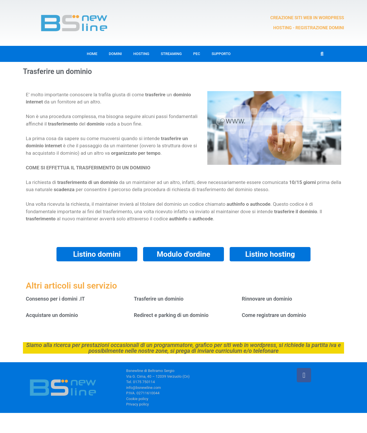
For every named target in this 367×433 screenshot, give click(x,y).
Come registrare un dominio (274, 315)
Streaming (171, 54)
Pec (196, 54)
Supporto (221, 54)
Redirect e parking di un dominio (171, 315)
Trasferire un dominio (159, 299)
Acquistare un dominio (52, 315)
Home (92, 54)
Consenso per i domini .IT (55, 299)
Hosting (141, 54)
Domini (115, 54)
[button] (322, 54)
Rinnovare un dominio (267, 299)
